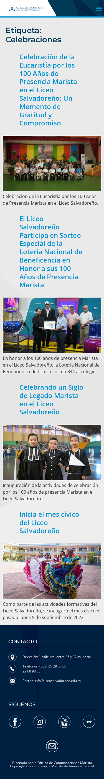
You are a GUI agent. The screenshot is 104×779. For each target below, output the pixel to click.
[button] (99, 8)
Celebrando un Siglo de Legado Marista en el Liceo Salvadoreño (51, 399)
